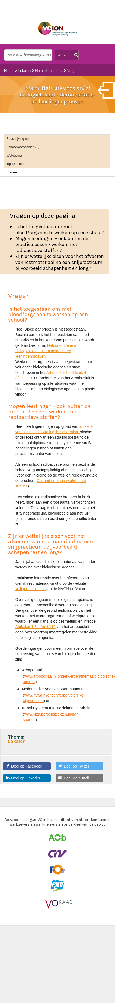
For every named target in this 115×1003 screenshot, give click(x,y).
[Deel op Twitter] (79, 766)
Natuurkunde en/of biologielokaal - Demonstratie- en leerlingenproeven (46, 350)
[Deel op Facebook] (27, 766)
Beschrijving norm (19, 139)
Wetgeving (14, 155)
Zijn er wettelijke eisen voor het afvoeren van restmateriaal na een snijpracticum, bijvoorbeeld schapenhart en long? (59, 262)
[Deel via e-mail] (79, 778)
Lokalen (24, 71)
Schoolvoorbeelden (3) (23, 147)
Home (9, 71)
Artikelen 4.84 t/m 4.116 (35, 627)
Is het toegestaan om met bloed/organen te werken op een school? (59, 229)
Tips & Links (15, 164)
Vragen (12, 172)
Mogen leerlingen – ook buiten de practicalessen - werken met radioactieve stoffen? (51, 244)
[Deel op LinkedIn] (27, 778)
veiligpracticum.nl (30, 589)
